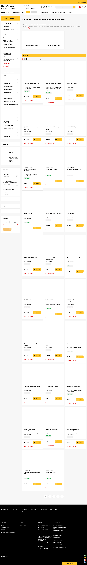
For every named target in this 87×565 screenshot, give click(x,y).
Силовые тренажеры (57, 522)
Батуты (39, 544)
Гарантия (17, 1)
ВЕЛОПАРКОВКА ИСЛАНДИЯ (30, 257)
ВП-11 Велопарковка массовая (74, 169)
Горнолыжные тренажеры (58, 533)
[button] (69, 563)
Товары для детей (56, 537)
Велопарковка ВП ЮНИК (51, 169)
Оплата (22, 1)
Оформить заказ (22, 525)
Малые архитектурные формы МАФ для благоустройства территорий (45, 537)
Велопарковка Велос (72, 301)
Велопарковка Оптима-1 (51, 472)
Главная (3, 1)
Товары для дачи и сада (58, 530)
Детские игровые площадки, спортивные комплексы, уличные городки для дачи (44, 532)
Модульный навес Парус (72, 343)
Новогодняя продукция (57, 535)
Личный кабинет (22, 523)
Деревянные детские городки (43, 529)
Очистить (14, 229)
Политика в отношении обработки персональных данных (8, 533)
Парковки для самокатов (8, 72)
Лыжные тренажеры (57, 542)
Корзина (21, 522)
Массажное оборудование (43, 548)
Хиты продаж (39, 59)
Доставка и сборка (30, 1)
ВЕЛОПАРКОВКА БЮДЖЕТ (30, 301)
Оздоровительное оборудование (59, 547)
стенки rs (5, 210)
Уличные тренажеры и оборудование (42, 540)
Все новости (6, 199)
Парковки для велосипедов (9, 70)
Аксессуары (55, 545)
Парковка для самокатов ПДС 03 (31, 83)
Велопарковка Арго (28, 213)
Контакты (45, 1)
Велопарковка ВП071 (72, 213)
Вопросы (39, 1)
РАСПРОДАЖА (40, 523)
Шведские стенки (41, 527)
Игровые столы (41, 546)
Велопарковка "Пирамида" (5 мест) (54, 213)
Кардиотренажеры (56, 523)
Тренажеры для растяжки (58, 525)
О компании (10, 1)
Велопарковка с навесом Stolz (53, 301)
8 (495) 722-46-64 (43, 6)
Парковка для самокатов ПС (73, 257)
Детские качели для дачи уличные (44, 534)
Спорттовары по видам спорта (44, 525)
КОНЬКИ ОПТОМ (41, 522)
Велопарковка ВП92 (71, 127)
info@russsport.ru (43, 509)
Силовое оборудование (57, 544)
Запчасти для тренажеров (58, 540)
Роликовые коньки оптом (58, 538)
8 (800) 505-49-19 (43, 7)
